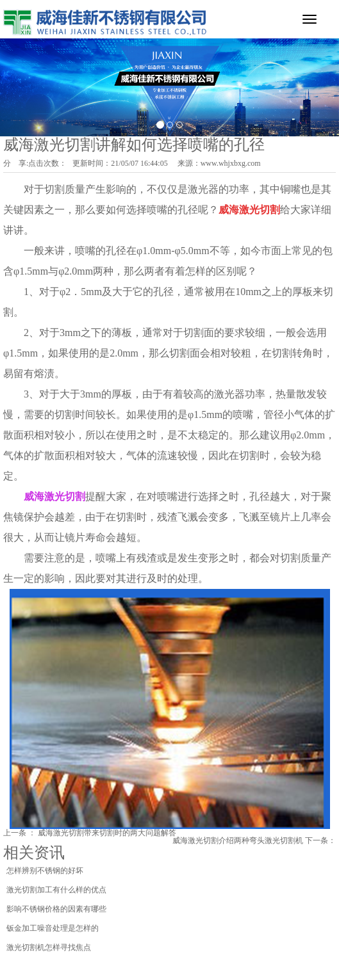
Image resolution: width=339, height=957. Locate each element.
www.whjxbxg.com (231, 163)
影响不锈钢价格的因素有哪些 (56, 909)
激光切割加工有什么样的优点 (56, 889)
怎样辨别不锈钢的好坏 (44, 870)
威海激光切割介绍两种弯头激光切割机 (237, 840)
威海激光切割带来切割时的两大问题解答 (107, 832)
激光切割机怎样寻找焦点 (48, 947)
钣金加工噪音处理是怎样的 (52, 928)
